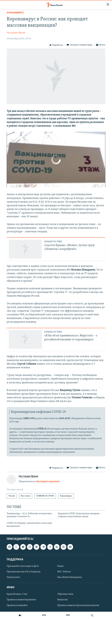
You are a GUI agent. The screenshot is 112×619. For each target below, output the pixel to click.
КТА (44, 615)
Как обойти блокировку (69, 577)
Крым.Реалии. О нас (17, 594)
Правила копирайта (17, 605)
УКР (68, 615)
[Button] (56, 45)
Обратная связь (65, 594)
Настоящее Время (16, 33)
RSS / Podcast (64, 572)
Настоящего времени (47, 481)
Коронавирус (15, 12)
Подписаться (13, 577)
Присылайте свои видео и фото (23, 566)
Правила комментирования (21, 600)
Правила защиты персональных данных (78, 605)
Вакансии (62, 600)
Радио (60, 566)
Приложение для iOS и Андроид (23, 572)
